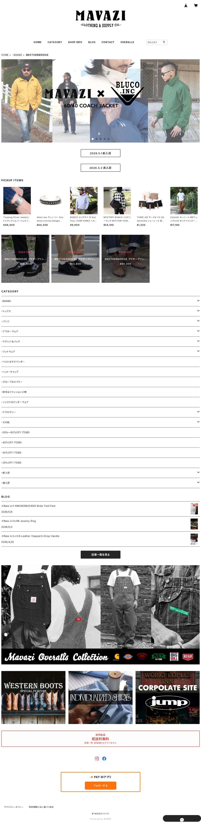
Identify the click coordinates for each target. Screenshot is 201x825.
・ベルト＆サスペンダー (13, 361)
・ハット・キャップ (10, 371)
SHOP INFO (75, 42)
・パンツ (5, 321)
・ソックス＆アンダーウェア (15, 402)
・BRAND (17, 54)
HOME (37, 42)
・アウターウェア (9, 331)
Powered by (100, 819)
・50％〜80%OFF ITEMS (15, 432)
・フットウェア (8, 351)
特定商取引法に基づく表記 (41, 807)
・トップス (6, 311)
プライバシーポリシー (14, 807)
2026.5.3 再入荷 (100, 168)
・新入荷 (5, 472)
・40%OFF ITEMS (11, 442)
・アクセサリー (8, 412)
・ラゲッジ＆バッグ (10, 341)
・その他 (5, 422)
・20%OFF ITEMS (11, 462)
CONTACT (108, 42)
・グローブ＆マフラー (12, 381)
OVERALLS (127, 42)
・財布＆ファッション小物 (14, 392)
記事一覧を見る (100, 554)
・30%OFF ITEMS (11, 452)
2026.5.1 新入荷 (100, 153)
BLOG (91, 42)
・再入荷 (5, 482)
